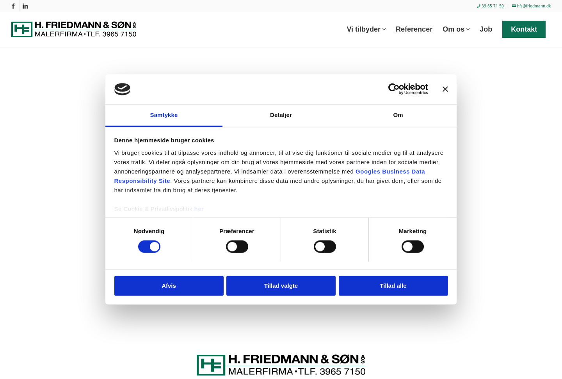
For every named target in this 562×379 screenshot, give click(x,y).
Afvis (169, 285)
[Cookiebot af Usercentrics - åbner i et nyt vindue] (394, 89)
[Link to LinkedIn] (25, 6)
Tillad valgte (281, 285)
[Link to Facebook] (13, 6)
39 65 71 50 (490, 6)
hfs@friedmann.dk (531, 6)
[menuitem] (490, 6)
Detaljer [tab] (281, 115)
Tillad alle (393, 285)
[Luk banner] (445, 89)
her (199, 208)
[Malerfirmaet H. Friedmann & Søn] (78, 29)
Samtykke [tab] (164, 115)
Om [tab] (398, 115)
